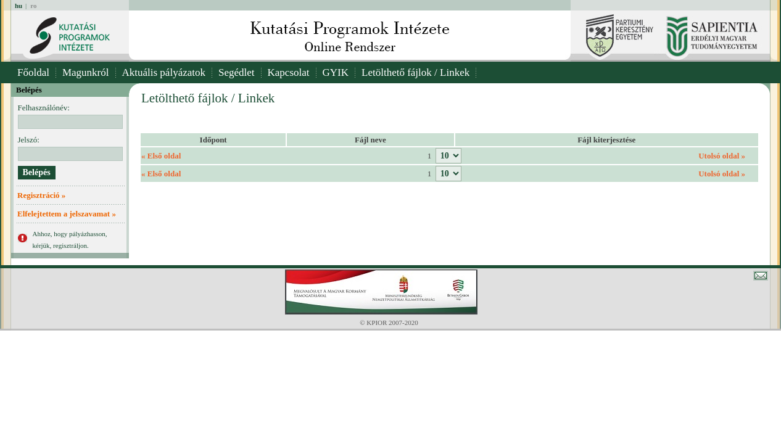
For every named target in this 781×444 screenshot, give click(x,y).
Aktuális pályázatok (164, 72)
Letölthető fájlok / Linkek (415, 72)
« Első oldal (161, 155)
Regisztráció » (41, 195)
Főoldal (33, 72)
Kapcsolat (289, 72)
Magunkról (85, 72)
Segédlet (236, 72)
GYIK (336, 72)
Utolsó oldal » (721, 155)
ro (33, 5)
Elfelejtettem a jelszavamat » (66, 213)
